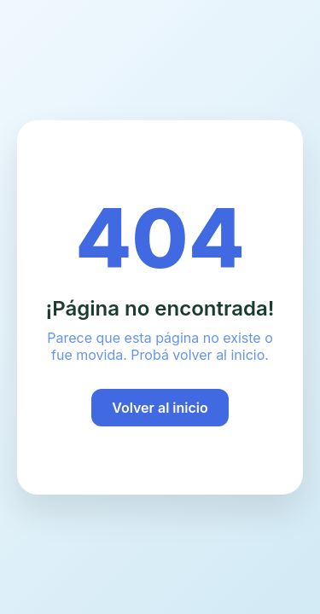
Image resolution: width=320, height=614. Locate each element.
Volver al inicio (160, 407)
